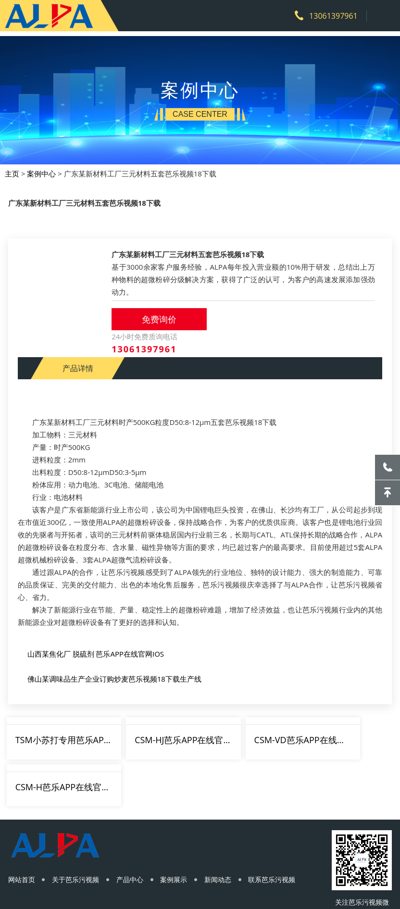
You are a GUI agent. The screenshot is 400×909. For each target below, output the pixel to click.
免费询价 (161, 318)
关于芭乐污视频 (77, 831)
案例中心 (42, 168)
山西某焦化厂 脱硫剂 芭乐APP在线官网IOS (95, 650)
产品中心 (134, 831)
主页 (13, 168)
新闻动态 (226, 831)
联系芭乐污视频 (282, 831)
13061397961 (329, 16)
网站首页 (21, 831)
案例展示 (180, 831)
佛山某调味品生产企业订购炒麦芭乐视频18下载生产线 (114, 675)
